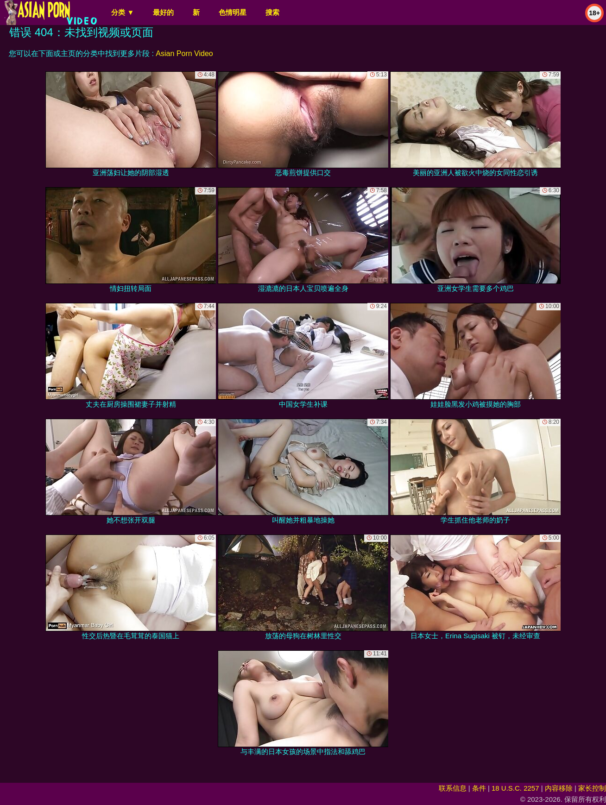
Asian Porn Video (184, 53)
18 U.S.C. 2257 (515, 788)
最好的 (163, 12)
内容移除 (559, 788)
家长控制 (592, 788)
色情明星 (232, 12)
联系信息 (453, 788)
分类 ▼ (122, 12)
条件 (479, 788)
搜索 (272, 12)
